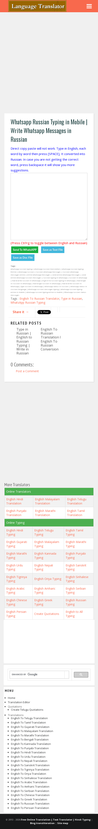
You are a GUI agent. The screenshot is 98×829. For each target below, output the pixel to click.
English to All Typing (74, 614)
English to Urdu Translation (28, 757)
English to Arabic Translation (29, 782)
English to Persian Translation (30, 808)
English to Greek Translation (29, 799)
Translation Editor (19, 702)
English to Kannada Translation (31, 744)
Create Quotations (46, 614)
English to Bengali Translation (30, 739)
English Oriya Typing (47, 579)
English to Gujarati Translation (30, 727)
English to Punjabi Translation (30, 748)
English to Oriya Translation (28, 774)
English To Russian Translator (39, 299)
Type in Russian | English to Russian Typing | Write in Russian (24, 341)
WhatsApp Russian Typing (28, 302)
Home (11, 698)
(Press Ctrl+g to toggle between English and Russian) (49, 243)
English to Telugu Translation (29, 718)
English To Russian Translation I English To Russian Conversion (51, 339)
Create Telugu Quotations (27, 709)
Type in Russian (71, 299)
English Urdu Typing (14, 567)
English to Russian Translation (30, 803)
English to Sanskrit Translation (30, 765)
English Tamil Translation (76, 513)
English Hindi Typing (14, 532)
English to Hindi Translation (28, 752)
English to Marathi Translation (30, 735)
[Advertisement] (49, 63)
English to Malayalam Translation (32, 731)
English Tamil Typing (74, 532)
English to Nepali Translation (29, 761)
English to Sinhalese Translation (31, 778)
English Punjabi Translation (16, 513)
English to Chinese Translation (30, 795)
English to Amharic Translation (30, 786)
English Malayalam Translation (47, 501)
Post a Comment (27, 371)
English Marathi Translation (45, 513)
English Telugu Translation (76, 501)
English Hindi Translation (14, 501)
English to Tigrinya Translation (30, 769)
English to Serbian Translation (30, 791)
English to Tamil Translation (28, 722)
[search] (37, 674)
